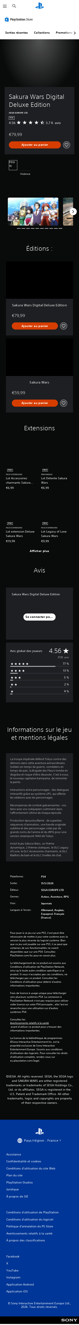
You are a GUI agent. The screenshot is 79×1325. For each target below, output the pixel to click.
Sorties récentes (16, 32)
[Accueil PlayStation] (39, 6)
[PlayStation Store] (19, 19)
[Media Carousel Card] (33, 212)
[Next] (73, 211)
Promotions (64, 32)
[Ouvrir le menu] (4, 6)
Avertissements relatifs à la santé (29, 1023)
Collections (42, 32)
